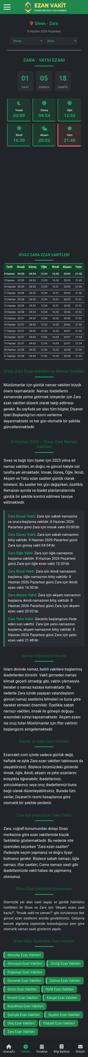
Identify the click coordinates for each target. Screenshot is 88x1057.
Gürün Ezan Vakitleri (22, 989)
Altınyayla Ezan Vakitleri (25, 963)
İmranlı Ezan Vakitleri (23, 998)
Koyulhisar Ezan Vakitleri (25, 1006)
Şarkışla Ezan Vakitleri (24, 1015)
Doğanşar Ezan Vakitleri (25, 972)
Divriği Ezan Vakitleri (65, 963)
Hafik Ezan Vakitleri (60, 989)
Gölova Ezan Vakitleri (65, 980)
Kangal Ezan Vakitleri (62, 998)
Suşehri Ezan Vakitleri (64, 1015)
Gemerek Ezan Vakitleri (24, 980)
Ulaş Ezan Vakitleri (21, 1023)
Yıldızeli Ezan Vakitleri (59, 1023)
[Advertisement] (44, 202)
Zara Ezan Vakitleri (21, 1032)
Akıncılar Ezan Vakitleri (24, 955)
